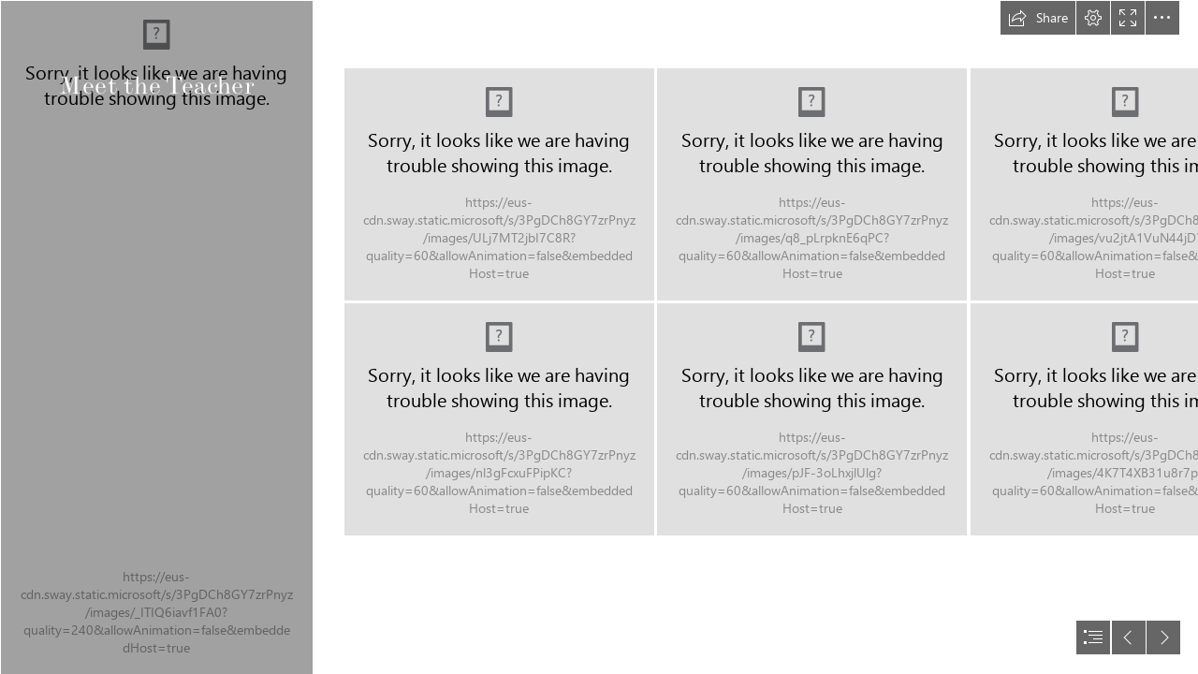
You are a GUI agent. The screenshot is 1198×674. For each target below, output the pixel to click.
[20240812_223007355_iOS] (499, 184)
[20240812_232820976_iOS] (812, 184)
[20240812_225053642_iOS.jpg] (156, 337)
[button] (1038, 18)
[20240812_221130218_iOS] (499, 419)
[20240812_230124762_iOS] (812, 419)
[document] (599, 337)
